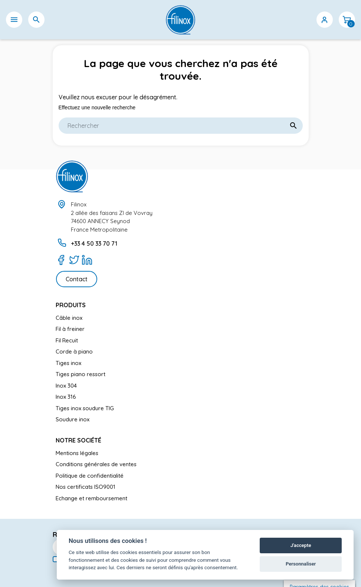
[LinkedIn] (87, 260)
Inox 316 (66, 396)
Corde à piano (74, 351)
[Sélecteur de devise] (302, 19)
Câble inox (69, 317)
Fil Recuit (67, 340)
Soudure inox (72, 419)
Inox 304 (66, 385)
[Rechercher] (181, 125)
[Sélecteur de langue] (280, 19)
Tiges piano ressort (80, 374)
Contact (77, 279)
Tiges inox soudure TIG (85, 408)
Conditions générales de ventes (96, 464)
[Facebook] (61, 260)
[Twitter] (74, 260)
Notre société (78, 440)
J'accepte (301, 545)
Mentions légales (77, 453)
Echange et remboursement (91, 498)
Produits (71, 305)
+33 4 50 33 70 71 (94, 243)
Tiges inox (68, 363)
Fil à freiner (70, 328)
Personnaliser (301, 564)
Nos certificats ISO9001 (85, 486)
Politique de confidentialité (90, 475)
